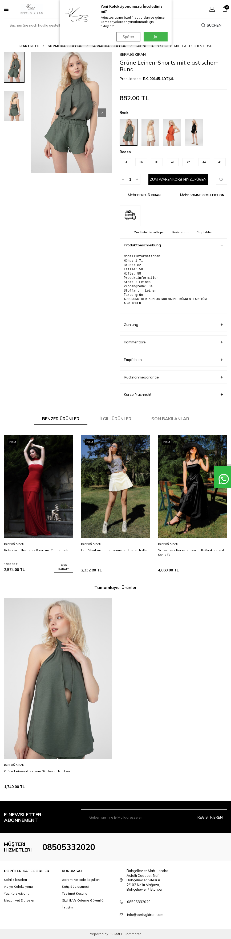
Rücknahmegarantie (173, 377)
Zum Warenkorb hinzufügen (177, 179)
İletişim (67, 907)
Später (127, 36)
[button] (102, 112)
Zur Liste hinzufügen (149, 232)
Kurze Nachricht (173, 394)
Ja (155, 36)
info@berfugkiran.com (145, 914)
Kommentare (173, 342)
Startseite (28, 46)
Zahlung (173, 324)
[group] (71, 112)
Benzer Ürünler (60, 418)
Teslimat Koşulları (75, 893)
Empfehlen (204, 232)
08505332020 (68, 847)
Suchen (211, 25)
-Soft (115, 934)
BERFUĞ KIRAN (133, 54)
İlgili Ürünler (115, 418)
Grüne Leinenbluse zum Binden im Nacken (37, 771)
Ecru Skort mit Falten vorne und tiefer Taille (114, 550)
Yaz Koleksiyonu (16, 893)
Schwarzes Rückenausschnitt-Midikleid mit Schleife (191, 552)
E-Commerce (131, 934)
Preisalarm (180, 232)
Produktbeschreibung (173, 245)
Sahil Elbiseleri (15, 880)
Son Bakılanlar (170, 418)
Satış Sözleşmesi (75, 887)
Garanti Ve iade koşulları (81, 880)
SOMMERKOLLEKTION (65, 46)
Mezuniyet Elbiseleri (19, 900)
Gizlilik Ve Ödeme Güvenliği (83, 900)
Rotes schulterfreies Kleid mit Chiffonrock (36, 550)
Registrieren (210, 817)
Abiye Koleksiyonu (18, 887)
